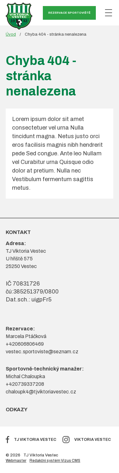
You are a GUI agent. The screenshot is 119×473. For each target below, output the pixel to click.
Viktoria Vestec (92, 439)
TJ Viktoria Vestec (35, 439)
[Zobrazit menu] (108, 13)
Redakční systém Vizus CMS (55, 460)
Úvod (11, 34)
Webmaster (16, 460)
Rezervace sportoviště (69, 12)
